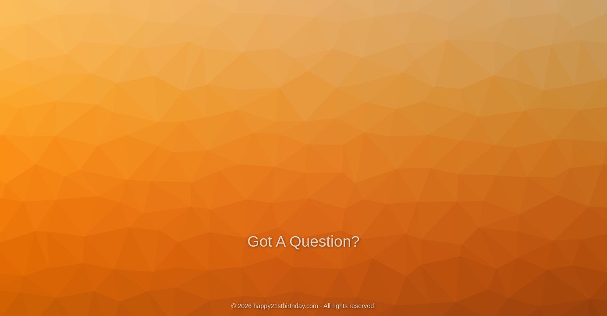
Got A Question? (303, 240)
